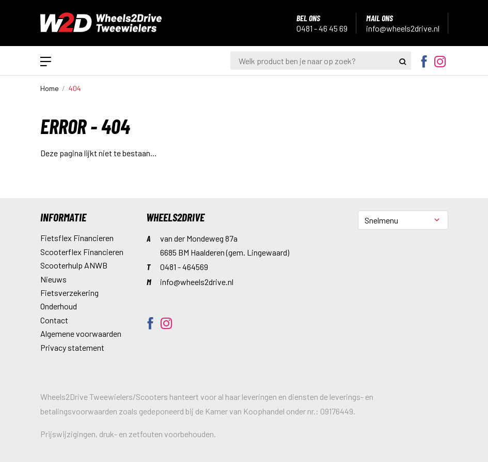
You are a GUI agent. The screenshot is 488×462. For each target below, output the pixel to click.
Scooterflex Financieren (81, 252)
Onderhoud (58, 306)
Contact (54, 320)
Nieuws (53, 279)
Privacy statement (72, 347)
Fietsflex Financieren (77, 238)
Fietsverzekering (69, 292)
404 (75, 88)
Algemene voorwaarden (80, 333)
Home (49, 88)
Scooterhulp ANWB (73, 265)
